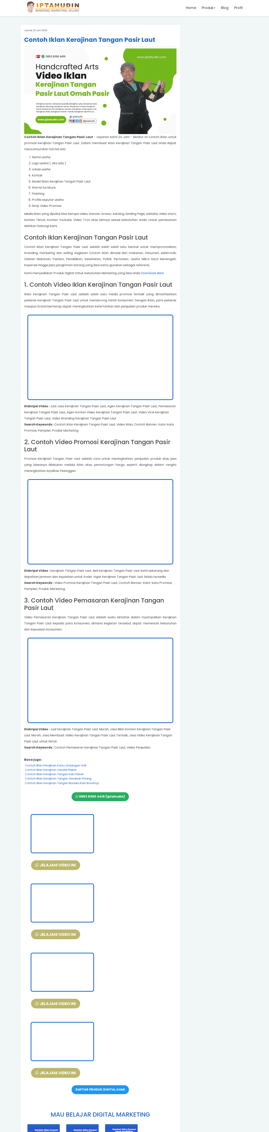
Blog (224, 8)
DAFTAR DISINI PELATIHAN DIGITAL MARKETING (100, 1080)
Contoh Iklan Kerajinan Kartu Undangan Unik (55, 765)
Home (191, 8)
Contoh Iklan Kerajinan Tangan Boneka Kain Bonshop (62, 783)
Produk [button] (208, 8)
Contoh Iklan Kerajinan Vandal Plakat (51, 770)
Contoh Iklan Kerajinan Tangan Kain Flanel (54, 774)
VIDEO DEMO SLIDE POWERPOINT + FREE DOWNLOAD (100, 1090)
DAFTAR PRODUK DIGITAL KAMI (100, 951)
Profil (238, 8)
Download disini (152, 273)
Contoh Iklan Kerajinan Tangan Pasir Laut (89, 39)
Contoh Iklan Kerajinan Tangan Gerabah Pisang (58, 778)
